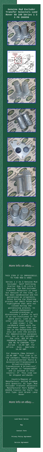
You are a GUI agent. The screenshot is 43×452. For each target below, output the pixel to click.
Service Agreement (21, 442)
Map (21, 425)
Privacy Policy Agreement (21, 436)
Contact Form (21, 431)
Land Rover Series (21, 419)
